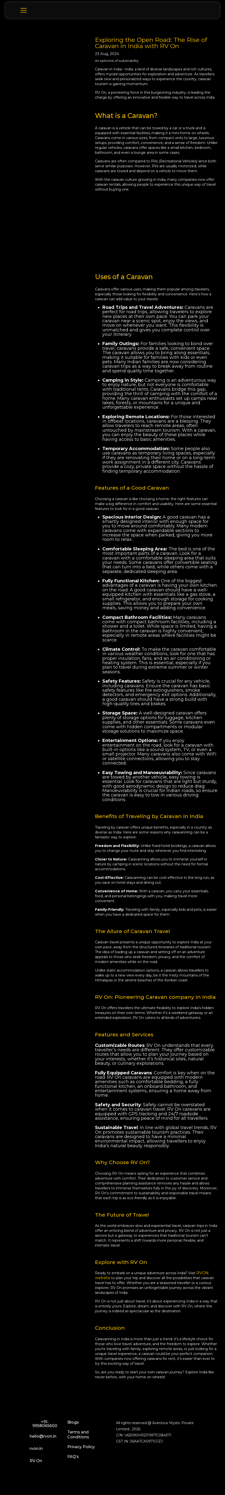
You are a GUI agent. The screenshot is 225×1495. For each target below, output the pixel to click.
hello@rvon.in (37, 1437)
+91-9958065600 (38, 1424)
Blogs (73, 1422)
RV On (30, 1462)
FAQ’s (73, 1456)
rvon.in (31, 1449)
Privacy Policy (81, 1446)
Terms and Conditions (78, 1434)
